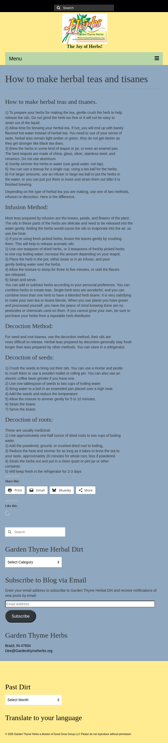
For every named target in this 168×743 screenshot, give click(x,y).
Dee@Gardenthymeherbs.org (28, 651)
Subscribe (21, 616)
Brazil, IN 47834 (18, 646)
